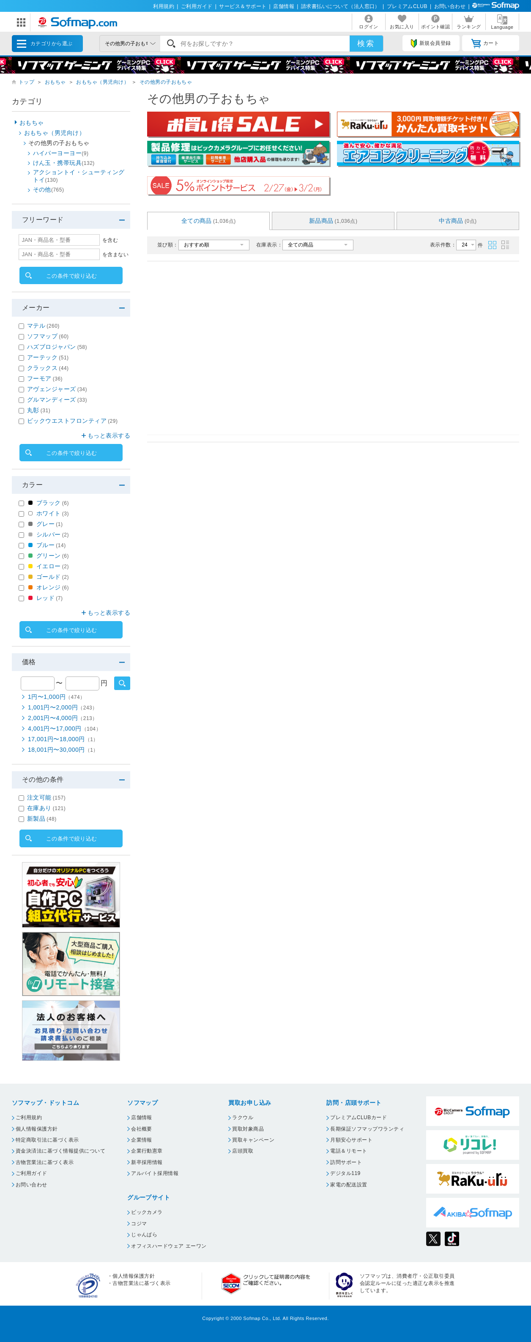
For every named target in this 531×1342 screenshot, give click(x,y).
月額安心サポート (351, 1140)
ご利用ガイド (197, 6)
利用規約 (163, 6)
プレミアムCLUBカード (358, 1117)
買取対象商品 (248, 1129)
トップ (26, 82)
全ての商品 (208, 220)
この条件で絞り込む (71, 276)
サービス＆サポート (242, 6)
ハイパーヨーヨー (61, 153)
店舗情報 (283, 6)
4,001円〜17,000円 (64, 728)
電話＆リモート (348, 1151)
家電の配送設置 (348, 1185)
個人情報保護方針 (37, 1129)
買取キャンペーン (253, 1140)
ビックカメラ (147, 1212)
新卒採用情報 (147, 1162)
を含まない (115, 254)
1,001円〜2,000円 (63, 707)
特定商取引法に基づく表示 (47, 1140)
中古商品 (458, 220)
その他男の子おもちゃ (166, 82)
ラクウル (242, 1117)
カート (485, 43)
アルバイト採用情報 (154, 1173)
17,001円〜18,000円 (63, 739)
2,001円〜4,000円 (63, 718)
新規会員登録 (431, 43)
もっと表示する (109, 435)
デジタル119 (345, 1173)
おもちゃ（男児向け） (102, 82)
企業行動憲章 (147, 1151)
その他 (48, 189)
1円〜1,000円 (56, 696)
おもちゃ (55, 82)
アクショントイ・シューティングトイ (79, 176)
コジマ (139, 1224)
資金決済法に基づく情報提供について (60, 1151)
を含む (110, 240)
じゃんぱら (144, 1235)
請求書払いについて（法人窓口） (340, 6)
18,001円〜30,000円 (63, 749)
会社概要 (141, 1129)
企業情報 (141, 1140)
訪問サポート (346, 1162)
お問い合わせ (450, 6)
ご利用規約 (29, 1117)
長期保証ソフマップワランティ (367, 1129)
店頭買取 (242, 1151)
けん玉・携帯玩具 (64, 162)
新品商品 (333, 220)
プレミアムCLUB (407, 6)
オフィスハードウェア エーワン (169, 1246)
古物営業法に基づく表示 (45, 1162)
